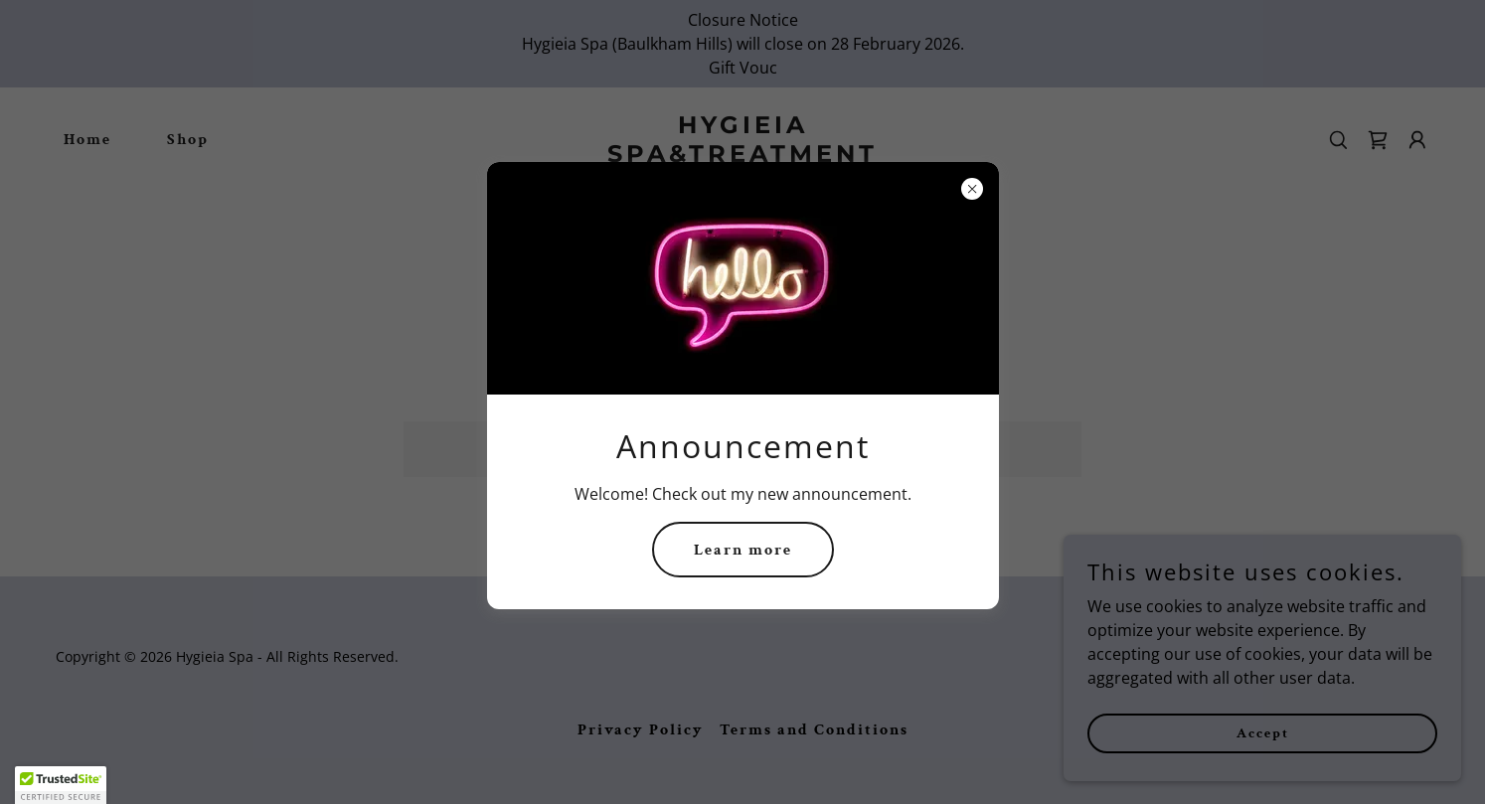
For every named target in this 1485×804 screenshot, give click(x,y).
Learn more (743, 550)
